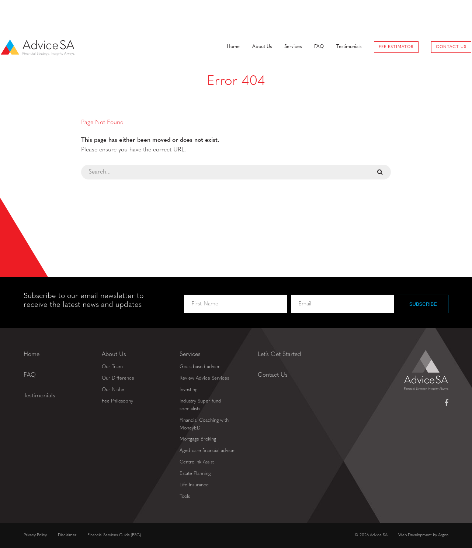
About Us (239, 18)
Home (210, 18)
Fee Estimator (373, 19)
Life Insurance (194, 485)
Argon (443, 535)
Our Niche (113, 389)
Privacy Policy (35, 535)
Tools (185, 496)
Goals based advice (200, 366)
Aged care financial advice (207, 450)
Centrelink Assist (197, 462)
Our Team (112, 366)
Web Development (415, 535)
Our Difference (118, 378)
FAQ (296, 18)
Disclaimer (67, 535)
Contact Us (428, 19)
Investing (188, 389)
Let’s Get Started (279, 354)
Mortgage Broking (198, 439)
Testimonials (326, 18)
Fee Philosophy (117, 401)
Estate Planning (195, 473)
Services (270, 18)
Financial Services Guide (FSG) (114, 535)
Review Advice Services (204, 378)
